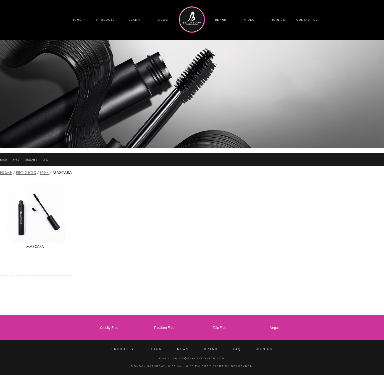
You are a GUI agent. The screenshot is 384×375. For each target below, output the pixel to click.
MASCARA (35, 246)
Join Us (264, 349)
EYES (15, 160)
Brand (211, 349)
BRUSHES (31, 160)
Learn (155, 349)
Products (26, 172)
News (183, 349)
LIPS (45, 160)
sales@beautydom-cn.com (199, 358)
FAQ (237, 349)
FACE (3, 160)
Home (6, 172)
